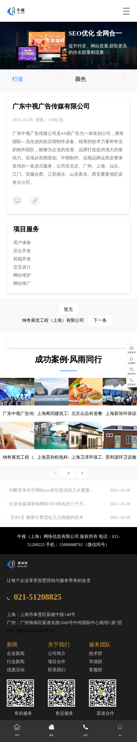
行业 (17, 79)
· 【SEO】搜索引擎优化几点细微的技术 (45, 517)
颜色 (80, 79)
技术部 (95, 653)
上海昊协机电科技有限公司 (63, 457)
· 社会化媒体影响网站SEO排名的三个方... (47, 503)
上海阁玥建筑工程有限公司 (63, 413)
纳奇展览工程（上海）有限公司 (67, 320)
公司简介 (57, 653)
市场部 (95, 661)
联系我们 (57, 669)
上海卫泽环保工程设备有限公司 (102, 457)
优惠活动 (15, 669)
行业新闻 (15, 661)
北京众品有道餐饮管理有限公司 (102, 413)
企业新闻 (15, 653)
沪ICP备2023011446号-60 (30, 630)
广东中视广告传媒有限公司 (29, 413)
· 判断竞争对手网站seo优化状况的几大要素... (50, 490)
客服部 (95, 669)
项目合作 (57, 661)
